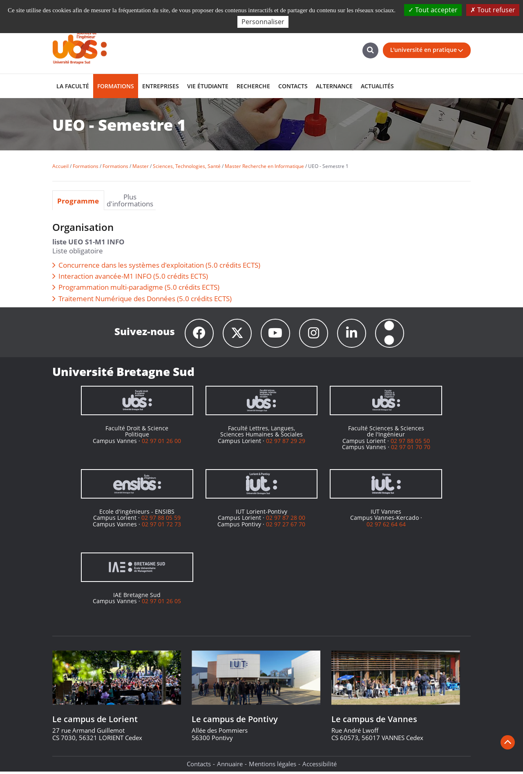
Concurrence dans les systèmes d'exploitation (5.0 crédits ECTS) (159, 265)
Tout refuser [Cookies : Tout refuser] (492, 9)
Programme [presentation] (78, 200)
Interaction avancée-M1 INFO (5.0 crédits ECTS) (133, 276)
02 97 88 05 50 (410, 443)
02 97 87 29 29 (285, 443)
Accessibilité (319, 766)
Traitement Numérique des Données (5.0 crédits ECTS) (145, 298)
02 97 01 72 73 (161, 526)
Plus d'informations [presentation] (130, 200)
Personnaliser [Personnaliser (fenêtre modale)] (262, 21)
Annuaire (230, 766)
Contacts (199, 766)
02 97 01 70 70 (410, 449)
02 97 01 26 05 (161, 603)
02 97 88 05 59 (161, 520)
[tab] (78, 200)
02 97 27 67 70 (285, 526)
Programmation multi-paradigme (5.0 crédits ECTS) (138, 287)
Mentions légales (272, 766)
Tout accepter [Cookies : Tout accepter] (433, 9)
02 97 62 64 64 (386, 526)
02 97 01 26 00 (161, 443)
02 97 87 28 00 (285, 520)
